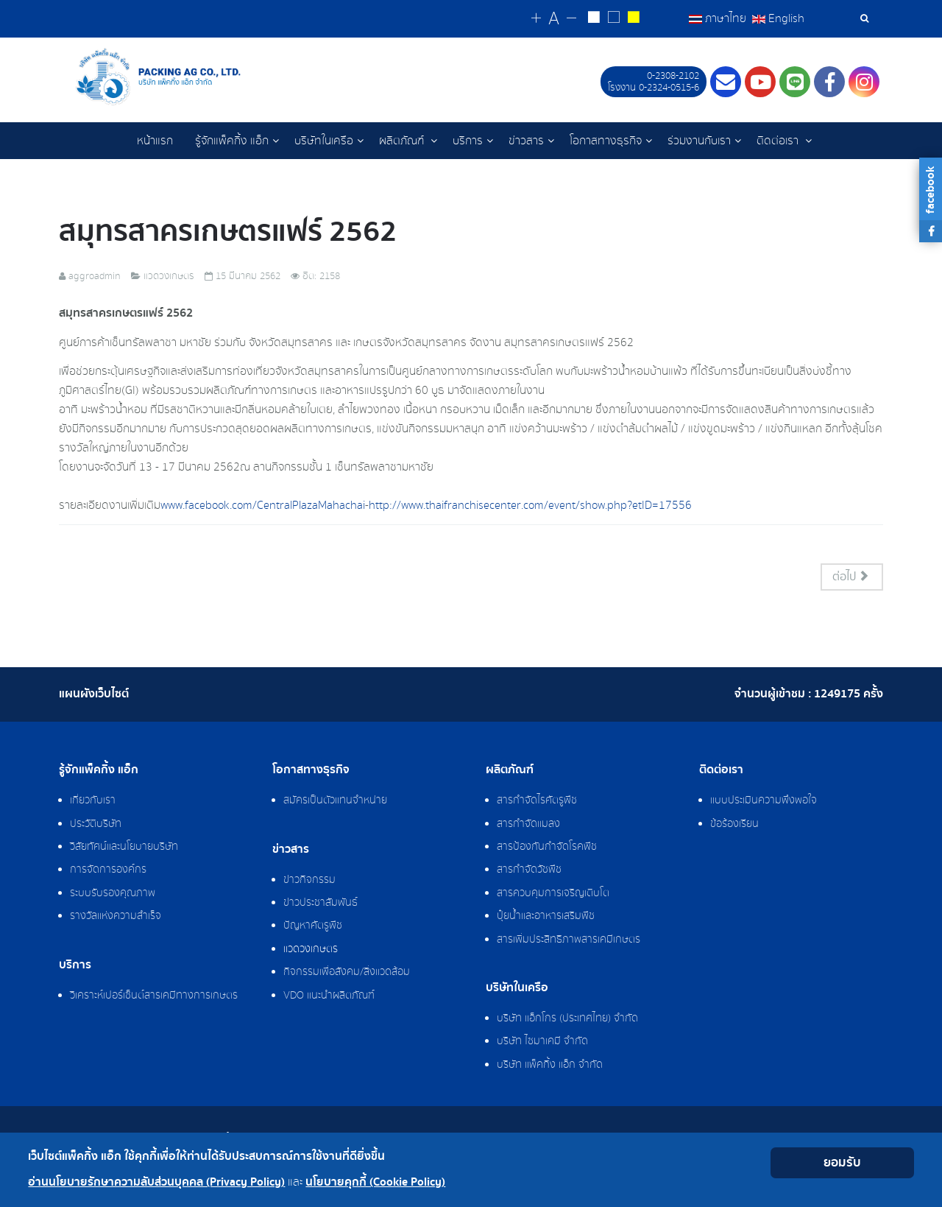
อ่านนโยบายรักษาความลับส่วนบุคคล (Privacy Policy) (156, 1182)
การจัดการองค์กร (108, 870)
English (778, 18)
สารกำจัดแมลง (528, 824)
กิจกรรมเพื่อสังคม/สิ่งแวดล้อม (346, 972)
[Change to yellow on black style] (633, 19)
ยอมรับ (842, 1162)
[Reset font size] (553, 19)
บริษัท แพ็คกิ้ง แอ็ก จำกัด (550, 1065)
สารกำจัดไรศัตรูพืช (537, 801)
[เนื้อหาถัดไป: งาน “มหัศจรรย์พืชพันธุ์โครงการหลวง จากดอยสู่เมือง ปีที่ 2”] (852, 577)
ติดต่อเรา (779, 141)
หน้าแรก (155, 141)
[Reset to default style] (613, 19)
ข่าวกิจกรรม (309, 880)
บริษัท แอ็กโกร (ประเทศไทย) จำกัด (567, 1019)
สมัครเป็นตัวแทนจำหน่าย (335, 801)
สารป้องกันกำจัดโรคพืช (547, 847)
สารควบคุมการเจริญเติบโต (553, 894)
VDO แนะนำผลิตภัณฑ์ (329, 996)
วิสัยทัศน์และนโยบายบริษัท (124, 847)
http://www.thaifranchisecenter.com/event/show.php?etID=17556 (530, 506)
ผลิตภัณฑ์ (403, 141)
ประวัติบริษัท (95, 824)
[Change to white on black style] (593, 19)
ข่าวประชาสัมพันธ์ (320, 903)
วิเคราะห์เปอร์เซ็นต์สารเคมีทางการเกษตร (154, 996)
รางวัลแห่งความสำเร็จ (115, 916)
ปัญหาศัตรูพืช (312, 926)
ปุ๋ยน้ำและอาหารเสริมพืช (546, 916)
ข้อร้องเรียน (734, 824)
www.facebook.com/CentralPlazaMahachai (262, 506)
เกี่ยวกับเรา (93, 801)
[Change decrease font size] (571, 19)
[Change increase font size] (536, 19)
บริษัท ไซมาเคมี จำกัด (542, 1042)
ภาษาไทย (719, 18)
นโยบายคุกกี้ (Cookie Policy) (375, 1182)
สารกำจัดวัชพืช (529, 870)
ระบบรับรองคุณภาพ (112, 894)
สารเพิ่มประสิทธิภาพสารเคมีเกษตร (568, 940)
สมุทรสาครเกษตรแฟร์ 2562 (228, 232)
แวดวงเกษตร (310, 950)
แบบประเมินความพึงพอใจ (763, 801)
